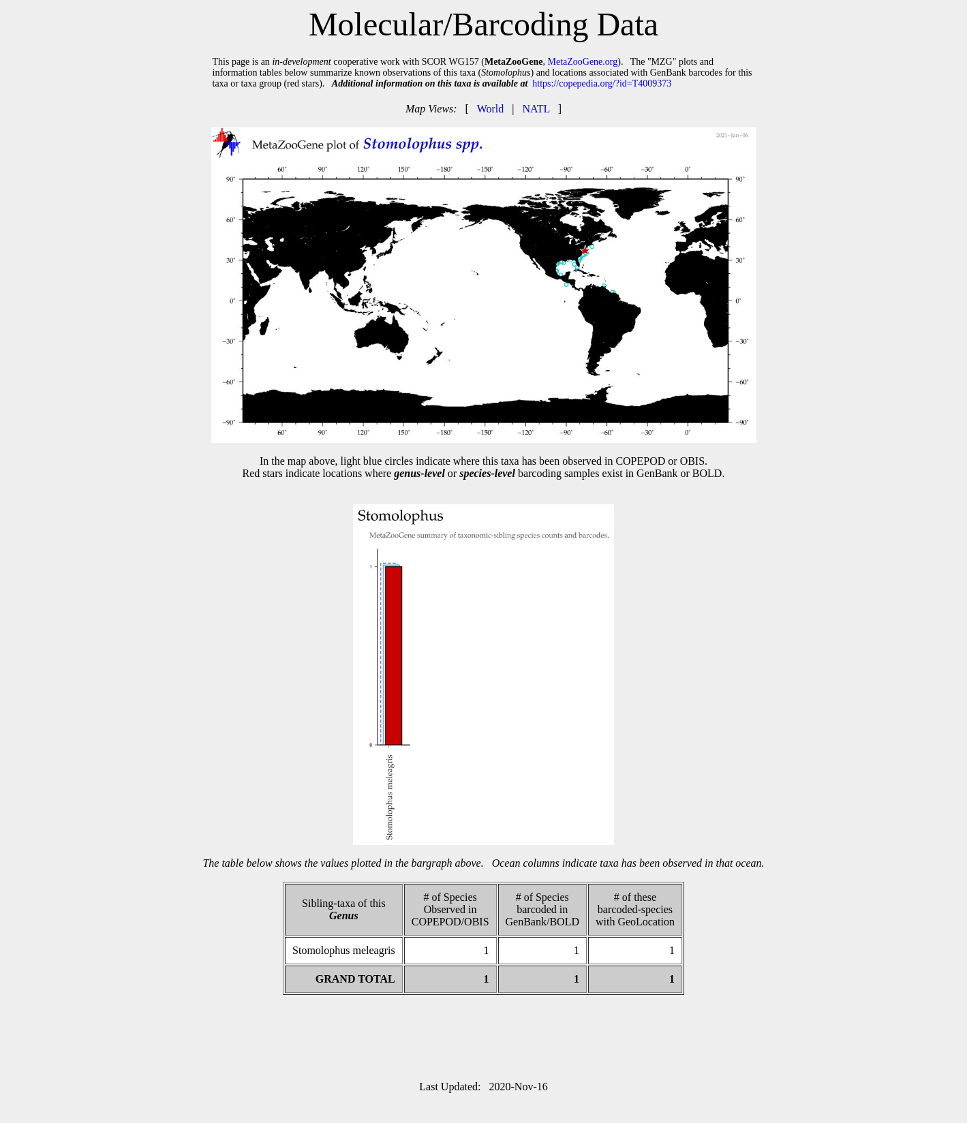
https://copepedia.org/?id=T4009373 (601, 83)
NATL (535, 108)
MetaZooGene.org (582, 62)
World (490, 108)
